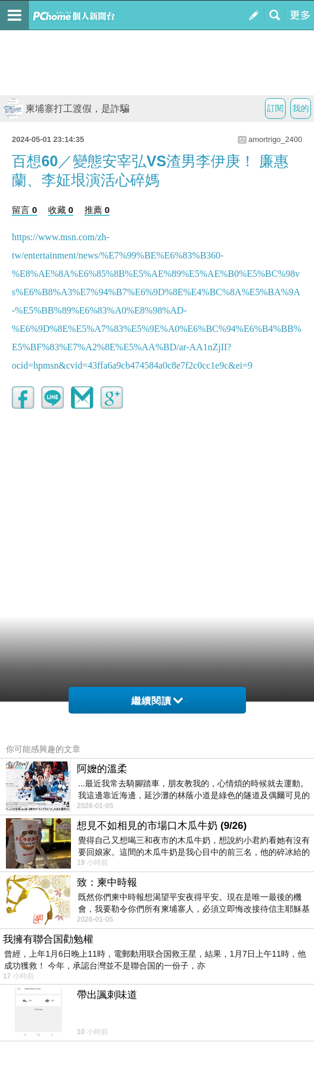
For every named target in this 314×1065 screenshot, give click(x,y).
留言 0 (24, 210)
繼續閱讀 (157, 701)
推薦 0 (97, 210)
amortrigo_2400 (275, 139)
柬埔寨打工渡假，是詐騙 (66, 108)
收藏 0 (60, 210)
